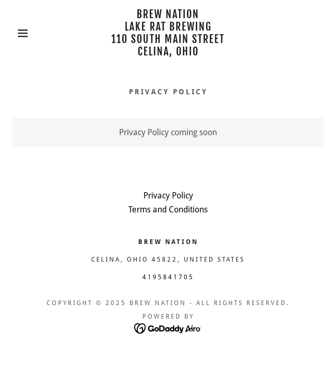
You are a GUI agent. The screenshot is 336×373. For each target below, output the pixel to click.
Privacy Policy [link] (168, 195)
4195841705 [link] (168, 277)
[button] (22, 33)
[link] (168, 33)
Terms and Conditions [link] (168, 209)
